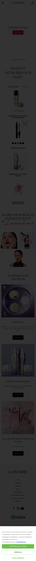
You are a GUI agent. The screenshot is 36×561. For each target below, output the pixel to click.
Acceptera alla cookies (18, 547)
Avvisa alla (18, 553)
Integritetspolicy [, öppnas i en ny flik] (21, 543)
